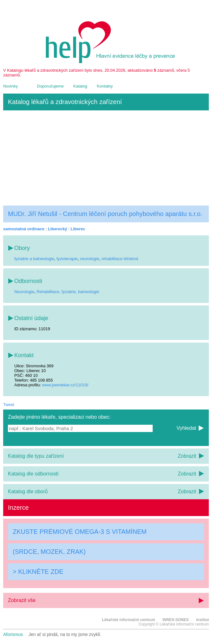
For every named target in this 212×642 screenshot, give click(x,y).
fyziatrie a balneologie (34, 258)
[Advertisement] (106, 158)
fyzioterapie (66, 258)
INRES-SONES (175, 620)
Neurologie (24, 291)
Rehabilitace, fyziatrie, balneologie (67, 291)
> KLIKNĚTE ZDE (38, 571)
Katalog (80, 86)
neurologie (89, 258)
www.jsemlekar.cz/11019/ (65, 385)
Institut (202, 620)
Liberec (77, 228)
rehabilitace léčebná (120, 258)
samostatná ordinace (23, 228)
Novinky (10, 86)
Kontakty (105, 86)
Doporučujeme (50, 86)
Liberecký (57, 228)
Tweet (8, 404)
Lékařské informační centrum (128, 620)
